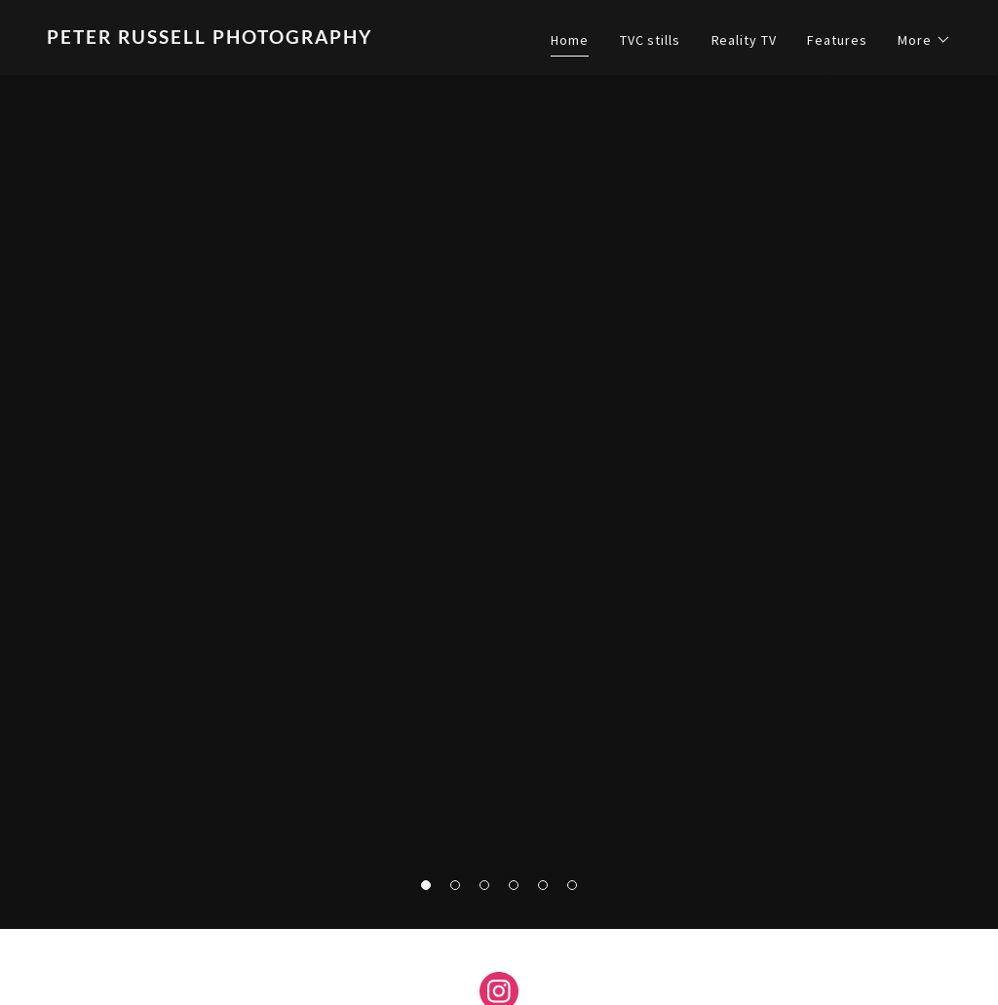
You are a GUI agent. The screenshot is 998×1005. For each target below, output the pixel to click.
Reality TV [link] (744, 40)
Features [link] (836, 40)
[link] (265, 39)
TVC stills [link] (650, 40)
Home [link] (570, 40)
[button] (924, 40)
